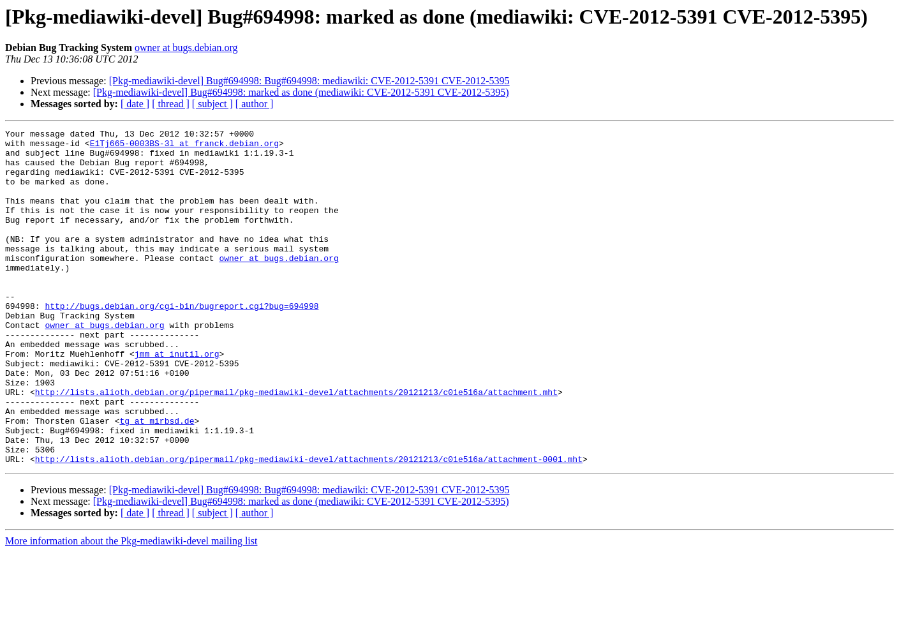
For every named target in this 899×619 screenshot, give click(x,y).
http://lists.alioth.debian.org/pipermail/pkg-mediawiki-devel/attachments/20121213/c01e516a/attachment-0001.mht (309, 526)
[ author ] (254, 103)
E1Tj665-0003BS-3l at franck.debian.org (184, 147)
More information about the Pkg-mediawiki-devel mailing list (131, 607)
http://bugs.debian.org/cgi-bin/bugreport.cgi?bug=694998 (181, 342)
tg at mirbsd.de (156, 480)
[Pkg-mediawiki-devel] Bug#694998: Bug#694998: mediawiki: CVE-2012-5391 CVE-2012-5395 (309, 80)
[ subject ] (212, 103)
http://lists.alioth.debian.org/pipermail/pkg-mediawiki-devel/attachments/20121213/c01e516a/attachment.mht (296, 445)
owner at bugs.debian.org (186, 47)
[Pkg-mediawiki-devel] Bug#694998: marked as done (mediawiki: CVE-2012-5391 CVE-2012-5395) (301, 92)
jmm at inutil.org (177, 399)
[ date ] (135, 103)
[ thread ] (170, 103)
